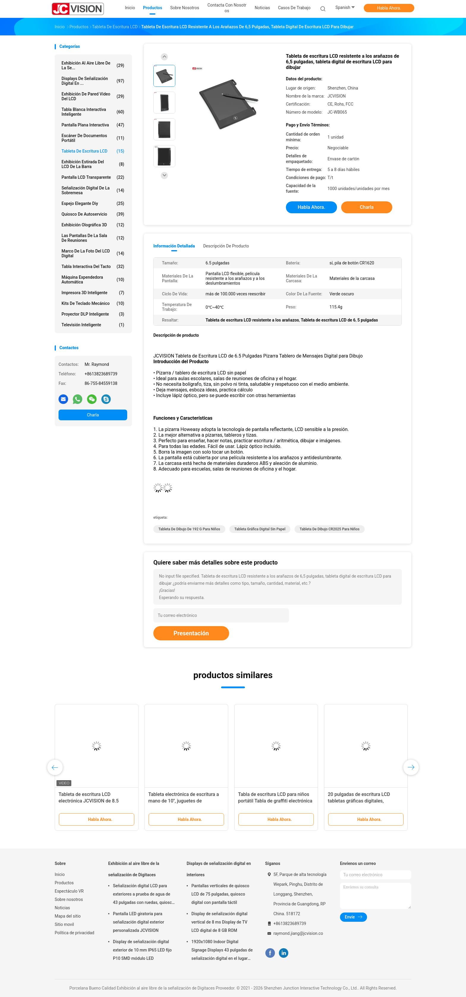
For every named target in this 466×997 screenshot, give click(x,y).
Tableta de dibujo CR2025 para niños (329, 529)
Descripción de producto (226, 246)
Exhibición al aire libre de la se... (93, 65)
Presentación (191, 633)
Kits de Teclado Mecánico (93, 303)
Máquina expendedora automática (93, 279)
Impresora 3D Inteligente (93, 293)
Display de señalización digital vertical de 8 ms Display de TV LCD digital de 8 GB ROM (219, 922)
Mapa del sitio (68, 916)
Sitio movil (64, 924)
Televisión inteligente (93, 325)
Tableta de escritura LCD (93, 151)
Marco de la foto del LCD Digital (93, 253)
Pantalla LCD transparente (93, 177)
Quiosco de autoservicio (93, 214)
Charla (93, 415)
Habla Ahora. (389, 8)
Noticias (62, 907)
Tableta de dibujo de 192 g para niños (189, 529)
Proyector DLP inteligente (93, 314)
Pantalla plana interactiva (93, 125)
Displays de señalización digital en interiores (219, 869)
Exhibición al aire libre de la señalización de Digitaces (133, 869)
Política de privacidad (74, 932)
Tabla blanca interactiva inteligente (93, 112)
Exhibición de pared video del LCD (93, 96)
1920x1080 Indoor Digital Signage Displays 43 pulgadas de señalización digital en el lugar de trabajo (222, 950)
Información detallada (174, 246)
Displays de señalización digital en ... (93, 81)
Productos (64, 882)
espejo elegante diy (93, 203)
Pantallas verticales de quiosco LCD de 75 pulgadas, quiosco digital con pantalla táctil (220, 894)
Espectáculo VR (69, 891)
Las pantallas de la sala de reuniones (93, 238)
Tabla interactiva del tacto (93, 266)
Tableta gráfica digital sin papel (260, 529)
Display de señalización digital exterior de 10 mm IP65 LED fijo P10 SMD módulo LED (142, 950)
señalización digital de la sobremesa (93, 190)
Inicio (60, 874)
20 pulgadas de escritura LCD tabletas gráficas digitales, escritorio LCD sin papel (359, 800)
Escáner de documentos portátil (93, 138)
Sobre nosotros (69, 899)
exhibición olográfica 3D (93, 225)
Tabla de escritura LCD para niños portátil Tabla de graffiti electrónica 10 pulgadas (275, 800)
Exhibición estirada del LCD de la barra (93, 164)
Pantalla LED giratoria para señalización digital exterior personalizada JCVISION (138, 922)
